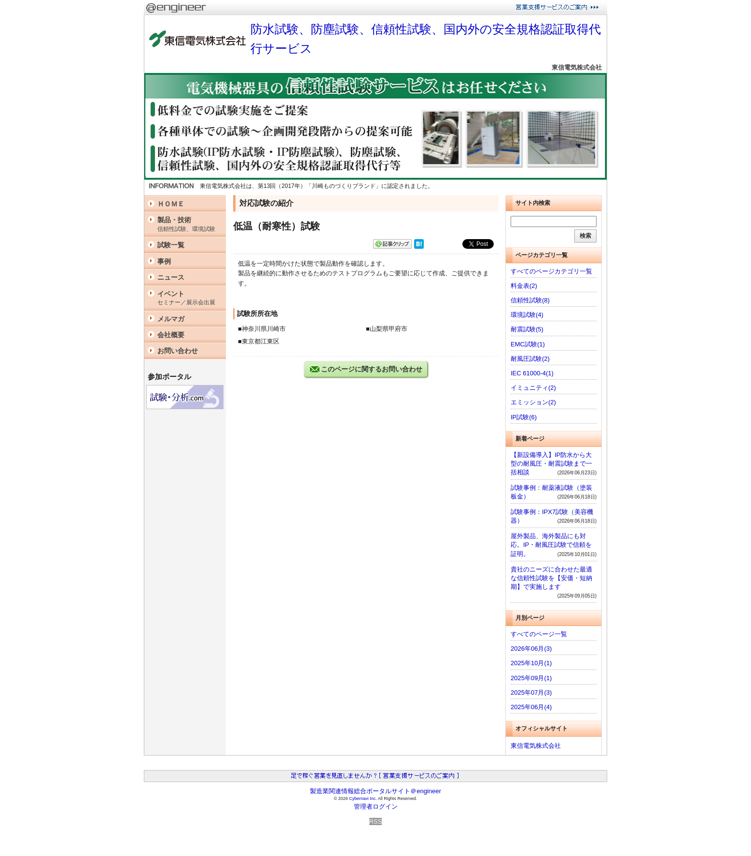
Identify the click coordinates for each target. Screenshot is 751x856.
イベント (189, 298)
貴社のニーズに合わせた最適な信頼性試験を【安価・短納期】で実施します (551, 578)
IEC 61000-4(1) (532, 373)
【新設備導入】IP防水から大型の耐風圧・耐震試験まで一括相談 (551, 463)
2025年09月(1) (531, 678)
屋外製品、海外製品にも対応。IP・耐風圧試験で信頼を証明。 (551, 544)
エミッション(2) (533, 402)
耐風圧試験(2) (530, 358)
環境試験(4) (527, 314)
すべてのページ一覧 (539, 634)
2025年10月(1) (531, 663)
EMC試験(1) (528, 344)
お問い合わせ (177, 351)
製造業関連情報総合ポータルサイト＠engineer (375, 791)
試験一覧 (170, 245)
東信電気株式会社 (577, 67)
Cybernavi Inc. (363, 798)
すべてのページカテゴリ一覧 (551, 271)
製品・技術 (189, 224)
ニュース (170, 277)
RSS (375, 821)
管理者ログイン (376, 806)
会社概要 (170, 335)
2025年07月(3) (531, 692)
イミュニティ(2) (533, 387)
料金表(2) (524, 285)
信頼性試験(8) (530, 300)
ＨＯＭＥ (170, 204)
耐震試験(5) (527, 329)
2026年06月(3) (531, 648)
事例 (164, 261)
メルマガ (170, 319)
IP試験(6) (524, 417)
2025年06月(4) (531, 707)
